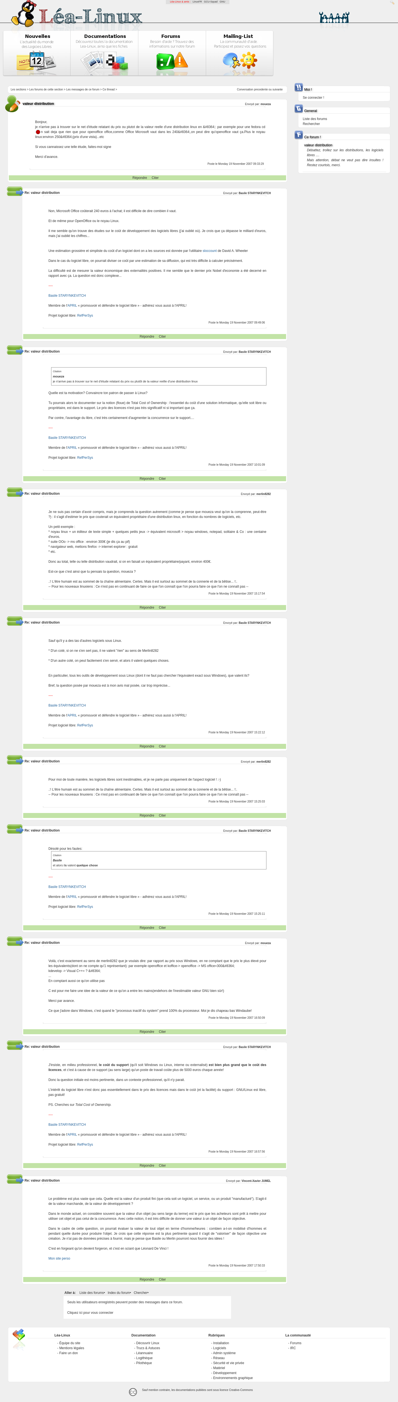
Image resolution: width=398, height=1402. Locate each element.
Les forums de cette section (46, 89)
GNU (222, 1)
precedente (261, 89)
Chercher (140, 1293)
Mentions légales (71, 1348)
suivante (278, 89)
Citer (155, 178)
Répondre (139, 178)
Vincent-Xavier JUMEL (256, 1180)
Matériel (219, 1368)
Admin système (224, 1353)
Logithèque (144, 1358)
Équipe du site (69, 1343)
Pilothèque (144, 1363)
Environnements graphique (233, 1378)
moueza (266, 104)
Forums (296, 1343)
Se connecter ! (313, 98)
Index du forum (119, 1293)
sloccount (210, 251)
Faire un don (68, 1353)
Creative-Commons (241, 1389)
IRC (293, 1348)
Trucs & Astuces (148, 1348)
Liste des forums (91, 1293)
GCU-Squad (211, 1)
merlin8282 (263, 494)
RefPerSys (85, 315)
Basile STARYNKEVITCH (255, 193)
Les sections (18, 89)
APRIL (72, 305)
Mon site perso (59, 1258)
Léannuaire (144, 1353)
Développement (224, 1373)
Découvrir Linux (147, 1343)
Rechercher (311, 124)
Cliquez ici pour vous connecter (90, 1313)
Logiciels (219, 1348)
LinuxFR (197, 1)
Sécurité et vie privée (228, 1363)
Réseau (218, 1358)
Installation (221, 1343)
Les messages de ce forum (83, 89)
